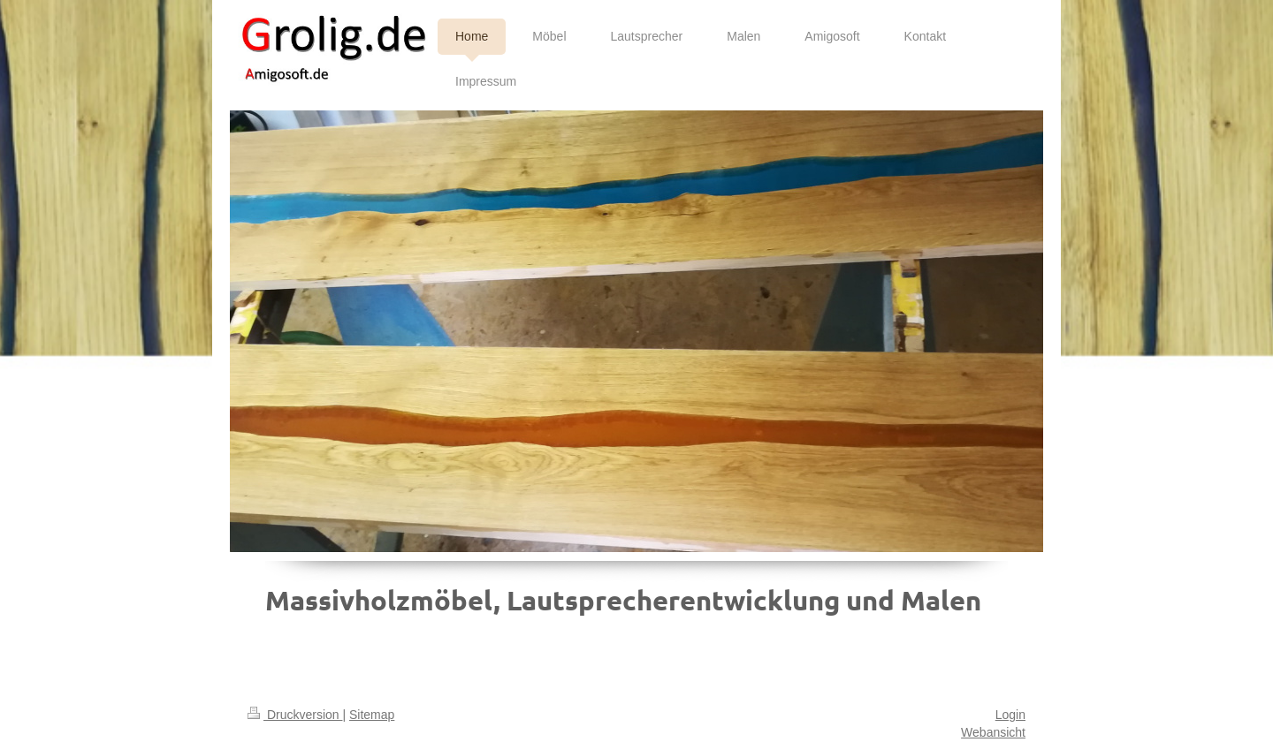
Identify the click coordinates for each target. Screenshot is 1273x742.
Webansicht (993, 732)
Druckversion (295, 715)
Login (1010, 715)
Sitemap (371, 715)
